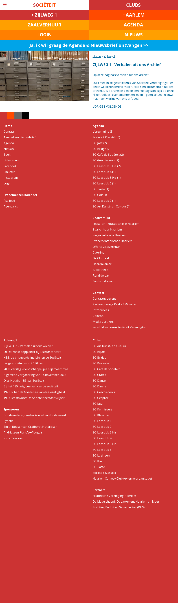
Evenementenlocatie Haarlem (112, 241)
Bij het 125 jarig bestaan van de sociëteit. (31, 386)
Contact (9, 132)
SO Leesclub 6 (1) (104, 183)
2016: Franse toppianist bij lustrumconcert (32, 352)
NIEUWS (133, 34)
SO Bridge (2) (101, 149)
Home (97, 56)
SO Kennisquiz (102, 409)
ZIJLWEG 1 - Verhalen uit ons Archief (28, 346)
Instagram (11, 178)
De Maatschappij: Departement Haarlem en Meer (126, 501)
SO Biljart (99, 352)
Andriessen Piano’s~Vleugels (23, 432)
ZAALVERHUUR (44, 25)
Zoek (7, 155)
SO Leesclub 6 (102, 450)
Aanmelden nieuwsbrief (20, 137)
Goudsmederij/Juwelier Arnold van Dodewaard (35, 415)
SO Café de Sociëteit (106, 369)
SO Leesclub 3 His (105, 432)
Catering (98, 252)
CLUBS (133, 5)
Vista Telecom (13, 438)
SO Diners (99, 386)
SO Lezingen (101, 455)
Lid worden (11, 160)
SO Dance (99, 381)
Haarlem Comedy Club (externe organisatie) (122, 478)
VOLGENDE (113, 107)
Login (7, 183)
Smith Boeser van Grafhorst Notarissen (30, 427)
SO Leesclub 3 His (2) (107, 166)
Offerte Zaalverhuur (106, 247)
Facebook (10, 166)
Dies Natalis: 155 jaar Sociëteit (24, 381)
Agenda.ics (11, 206)
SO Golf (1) (100, 195)
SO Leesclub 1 (102, 421)
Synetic (8, 421)
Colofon (98, 316)
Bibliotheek (100, 270)
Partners (99, 490)
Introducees (101, 310)
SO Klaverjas (101, 415)
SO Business (101, 363)
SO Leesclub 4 (102, 438)
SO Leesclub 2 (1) (104, 201)
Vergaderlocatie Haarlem (109, 235)
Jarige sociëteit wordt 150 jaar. (24, 363)
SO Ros (97, 461)
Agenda (9, 143)
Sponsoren (11, 409)
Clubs (97, 340)
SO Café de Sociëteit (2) (108, 155)
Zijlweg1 (109, 56)
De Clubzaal (101, 258)
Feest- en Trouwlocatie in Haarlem (116, 224)
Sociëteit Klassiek (104, 473)
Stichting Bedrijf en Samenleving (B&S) (119, 507)
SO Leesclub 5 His (105, 444)
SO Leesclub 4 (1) (104, 172)
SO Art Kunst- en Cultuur (109, 346)
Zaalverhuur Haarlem (107, 229)
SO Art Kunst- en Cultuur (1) (111, 206)
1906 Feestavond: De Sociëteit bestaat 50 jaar (34, 398)
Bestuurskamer (103, 281)
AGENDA (133, 25)
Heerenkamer (102, 264)
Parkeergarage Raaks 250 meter (115, 304)
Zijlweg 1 (10, 340)
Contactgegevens (104, 299)
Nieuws (9, 149)
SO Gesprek (101, 398)
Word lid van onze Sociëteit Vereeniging (119, 327)
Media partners (103, 322)
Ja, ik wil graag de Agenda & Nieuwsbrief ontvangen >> (89, 45)
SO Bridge (99, 358)
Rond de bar (101, 275)
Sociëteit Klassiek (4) (106, 137)
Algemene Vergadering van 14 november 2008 (35, 375)
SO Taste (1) (101, 189)
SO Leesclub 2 (102, 427)
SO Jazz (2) (100, 143)
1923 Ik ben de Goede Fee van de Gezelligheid (34, 392)
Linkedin (9, 172)
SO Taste (99, 467)
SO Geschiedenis (104, 392)
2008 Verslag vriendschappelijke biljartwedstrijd (36, 369)
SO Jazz (98, 404)
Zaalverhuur (101, 218)
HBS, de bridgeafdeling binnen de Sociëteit (32, 358)
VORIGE (98, 107)
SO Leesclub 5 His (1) (107, 178)
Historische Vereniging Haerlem (114, 496)
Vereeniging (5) (103, 132)
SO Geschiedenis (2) (106, 160)
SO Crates (99, 375)
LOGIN (44, 34)
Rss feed (9, 201)
